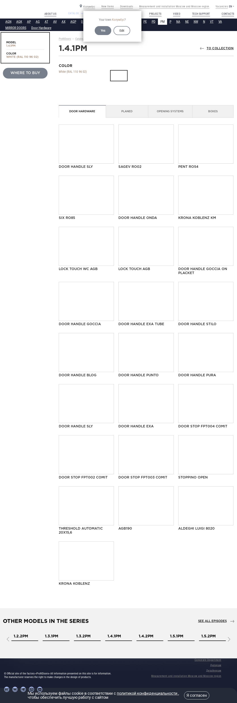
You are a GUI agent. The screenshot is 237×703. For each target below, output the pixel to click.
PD (153, 22)
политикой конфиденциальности (147, 693)
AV (55, 22)
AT (46, 22)
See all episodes (212, 621)
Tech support (201, 13)
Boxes (213, 111)
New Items (107, 6)
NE (187, 22)
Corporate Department (208, 659)
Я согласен (197, 695)
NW (196, 22)
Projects (155, 13)
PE (145, 22)
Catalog (79, 38)
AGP (73, 22)
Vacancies (222, 6)
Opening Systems (170, 111)
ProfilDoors (65, 38)
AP (29, 22)
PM (162, 22)
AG (38, 22)
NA (178, 22)
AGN (8, 22)
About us (50, 13)
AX (63, 22)
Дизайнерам (213, 670)
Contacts (228, 13)
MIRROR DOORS (15, 28)
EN (230, 6)
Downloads (126, 6)
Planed (126, 111)
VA (220, 22)
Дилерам (215, 665)
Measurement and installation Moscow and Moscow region (174, 6)
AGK (19, 22)
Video (176, 13)
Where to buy (25, 73)
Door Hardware (41, 28)
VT (212, 22)
